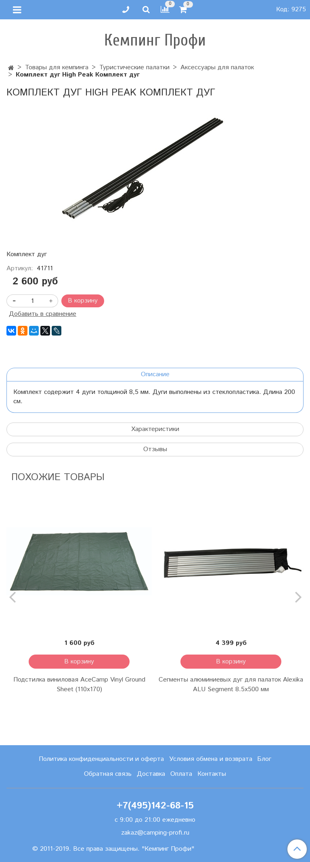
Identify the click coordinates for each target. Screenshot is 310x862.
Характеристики (155, 429)
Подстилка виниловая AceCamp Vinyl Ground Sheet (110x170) (79, 684)
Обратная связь (108, 774)
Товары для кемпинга (56, 67)
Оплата (181, 774)
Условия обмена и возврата (210, 759)
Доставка (151, 774)
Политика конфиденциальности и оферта (101, 759)
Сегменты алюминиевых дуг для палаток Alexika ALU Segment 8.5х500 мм (231, 684)
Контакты (211, 774)
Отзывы (155, 449)
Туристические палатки (134, 67)
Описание (155, 374)
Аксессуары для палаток (217, 67)
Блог (264, 759)
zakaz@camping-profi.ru (155, 832)
